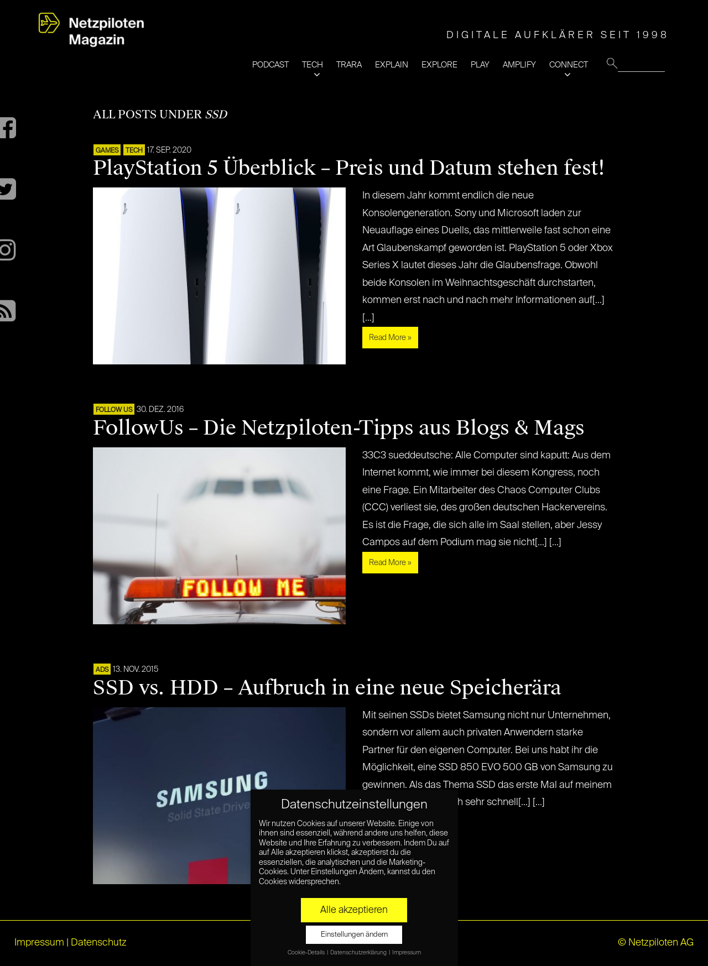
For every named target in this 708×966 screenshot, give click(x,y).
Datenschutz (99, 943)
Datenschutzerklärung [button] (359, 952)
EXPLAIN (391, 65)
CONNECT (568, 65)
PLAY (480, 65)
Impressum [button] (406, 952)
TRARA (349, 65)
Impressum (39, 943)
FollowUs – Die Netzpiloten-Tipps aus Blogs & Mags (339, 428)
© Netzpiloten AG (656, 943)
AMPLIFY (519, 65)
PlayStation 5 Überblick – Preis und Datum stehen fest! (349, 168)
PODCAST (270, 65)
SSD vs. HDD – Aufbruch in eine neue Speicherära (327, 688)
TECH (312, 65)
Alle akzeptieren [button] (354, 910)
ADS (102, 670)
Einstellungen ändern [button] (354, 934)
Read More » (390, 338)
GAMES (107, 151)
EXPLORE (439, 65)
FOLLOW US (114, 410)
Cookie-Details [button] (307, 952)
